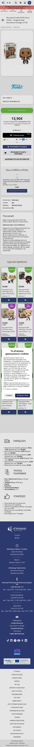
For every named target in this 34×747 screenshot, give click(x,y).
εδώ (5, 386)
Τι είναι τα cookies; (11, 389)
